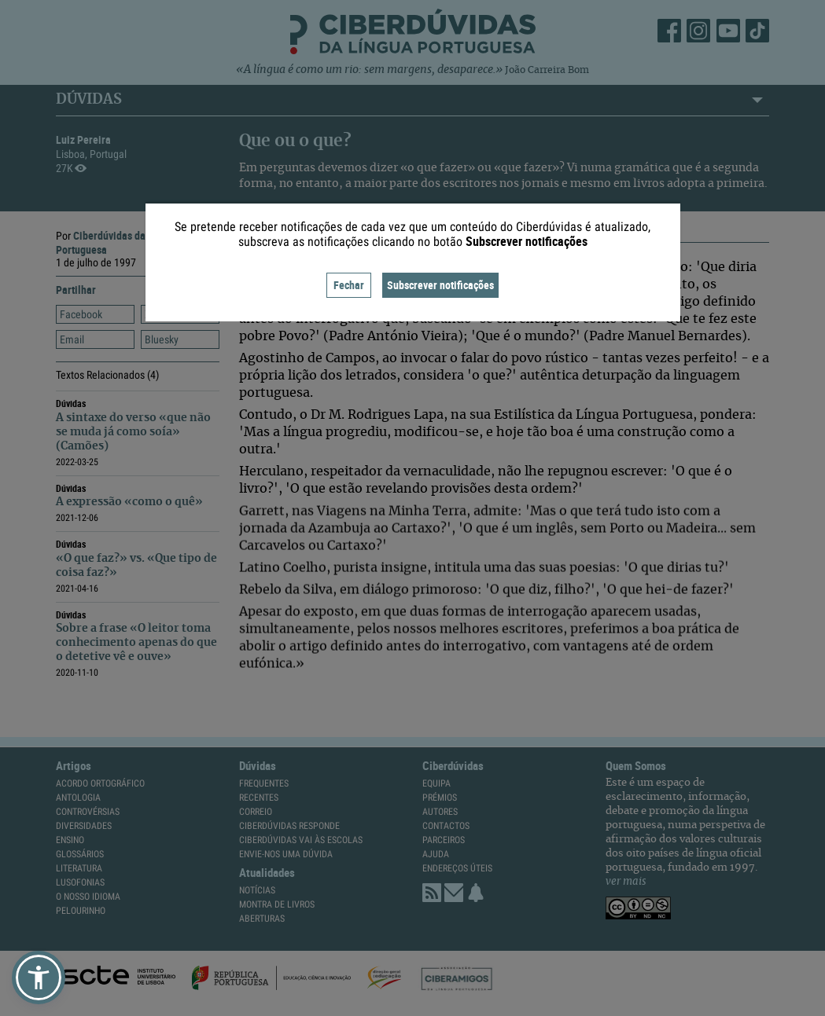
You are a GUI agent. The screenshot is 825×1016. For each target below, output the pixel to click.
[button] (38, 977)
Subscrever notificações (440, 284)
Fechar (348, 284)
